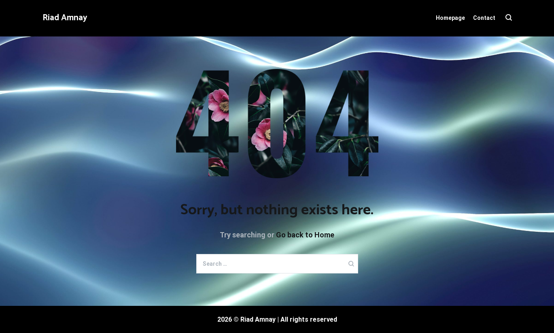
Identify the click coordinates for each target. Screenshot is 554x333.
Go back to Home (305, 235)
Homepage (450, 18)
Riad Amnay (64, 18)
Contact (484, 18)
